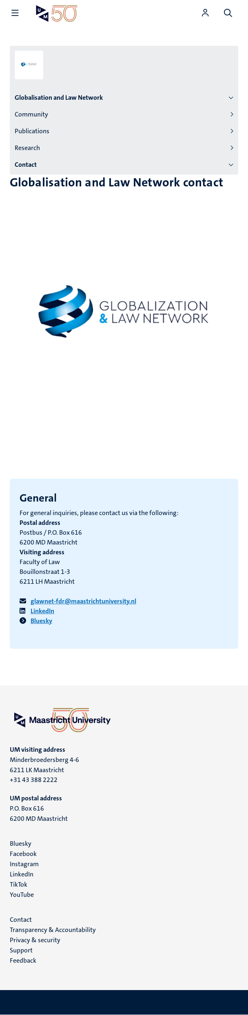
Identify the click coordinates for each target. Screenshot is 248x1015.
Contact (26, 164)
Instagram (24, 864)
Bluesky (20, 843)
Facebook (23, 853)
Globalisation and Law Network (59, 97)
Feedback (23, 960)
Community (31, 114)
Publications (32, 131)
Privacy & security (35, 940)
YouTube (22, 894)
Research (27, 147)
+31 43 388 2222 (34, 779)
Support (21, 950)
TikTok (18, 884)
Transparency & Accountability (53, 929)
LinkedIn (21, 874)
